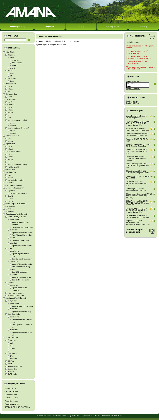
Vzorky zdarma (10, 388)
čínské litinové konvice (20, 240)
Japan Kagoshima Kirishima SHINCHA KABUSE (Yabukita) (137, 216)
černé (12, 57)
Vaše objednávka (137, 36)
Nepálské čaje (10, 84)
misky (10, 248)
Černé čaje (12, 340)
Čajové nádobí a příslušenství (16, 214)
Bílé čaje (11, 361)
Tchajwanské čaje (12, 136)
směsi (14, 65)
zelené (12, 68)
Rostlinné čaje (10, 172)
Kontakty (143, 27)
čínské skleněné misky (20, 280)
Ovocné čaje (10, 170)
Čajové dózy (10, 206)
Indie (12, 343)
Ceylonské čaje (11, 94)
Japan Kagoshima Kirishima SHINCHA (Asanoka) (136, 117)
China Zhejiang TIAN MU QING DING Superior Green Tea (138, 145)
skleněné (13, 243)
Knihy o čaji (9, 209)
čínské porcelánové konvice (22, 227)
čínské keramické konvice (21, 235)
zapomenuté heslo (133, 89)
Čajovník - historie (11, 391)
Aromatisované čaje (13, 151)
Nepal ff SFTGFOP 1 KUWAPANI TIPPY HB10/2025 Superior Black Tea (137, 222)
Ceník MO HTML (132, 103)
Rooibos (11, 371)
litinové (12, 238)
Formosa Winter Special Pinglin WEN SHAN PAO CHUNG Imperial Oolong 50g (138, 123)
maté (9, 175)
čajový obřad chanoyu (18, 193)
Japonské (11, 191)
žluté (9, 118)
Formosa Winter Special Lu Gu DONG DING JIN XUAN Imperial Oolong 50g (136, 210)
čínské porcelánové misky (22, 259)
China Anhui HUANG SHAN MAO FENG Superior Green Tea (136, 151)
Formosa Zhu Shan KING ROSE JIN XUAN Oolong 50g (137, 129)
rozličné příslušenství (16, 295)
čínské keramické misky (21, 267)
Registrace (50, 27)
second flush (17, 63)
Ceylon (12, 348)
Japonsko (13, 359)
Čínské (10, 196)
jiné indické (12, 78)
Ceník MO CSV (132, 101)
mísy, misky (12, 301)
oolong (10, 112)
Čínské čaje (9, 105)
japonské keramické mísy (21, 311)
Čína (11, 351)
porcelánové (14, 219)
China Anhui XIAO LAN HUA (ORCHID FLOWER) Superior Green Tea (137, 203)
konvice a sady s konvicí (17, 217)
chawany (11, 282)
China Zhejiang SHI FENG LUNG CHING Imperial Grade (137, 172)
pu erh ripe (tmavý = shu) (17, 120)
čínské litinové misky (20, 272)
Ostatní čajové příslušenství (15, 204)
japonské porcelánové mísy (22, 306)
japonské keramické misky (22, 264)
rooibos (10, 177)
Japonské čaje (10, 144)
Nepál (12, 346)
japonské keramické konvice (23, 233)
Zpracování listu (11, 395)
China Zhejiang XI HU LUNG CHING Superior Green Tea (137, 134)
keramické (14, 230)
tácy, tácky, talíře (14, 314)
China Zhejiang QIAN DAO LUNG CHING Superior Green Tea (137, 165)
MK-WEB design (116, 416)
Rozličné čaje (10, 99)
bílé (11, 76)
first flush (15, 60)
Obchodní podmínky (17, 27)
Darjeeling (11, 55)
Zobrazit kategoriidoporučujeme (134, 230)
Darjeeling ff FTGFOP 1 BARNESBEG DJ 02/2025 (136, 189)
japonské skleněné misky (21, 277)
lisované (13, 125)
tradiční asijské (13, 167)
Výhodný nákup (112, 27)
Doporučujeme (136, 111)
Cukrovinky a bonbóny (13, 185)
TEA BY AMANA (11, 338)
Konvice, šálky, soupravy (14, 188)
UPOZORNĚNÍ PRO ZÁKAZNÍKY (17, 407)
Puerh (10, 364)
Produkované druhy (12, 404)
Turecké (11, 201)
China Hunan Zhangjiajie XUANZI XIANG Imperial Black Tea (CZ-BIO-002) (139, 196)
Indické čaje (9, 52)
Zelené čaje (12, 353)
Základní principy (11, 398)
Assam (10, 70)
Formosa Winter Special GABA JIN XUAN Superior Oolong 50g (136, 158)
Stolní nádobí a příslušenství (16, 298)
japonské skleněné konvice (22, 246)
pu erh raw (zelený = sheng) (18, 128)
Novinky (81, 27)
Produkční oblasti (11, 401)
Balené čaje (9, 183)
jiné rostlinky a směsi (15, 180)
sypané (12, 123)
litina (11, 199)
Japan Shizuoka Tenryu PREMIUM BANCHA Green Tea (136, 183)
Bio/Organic (9, 211)
